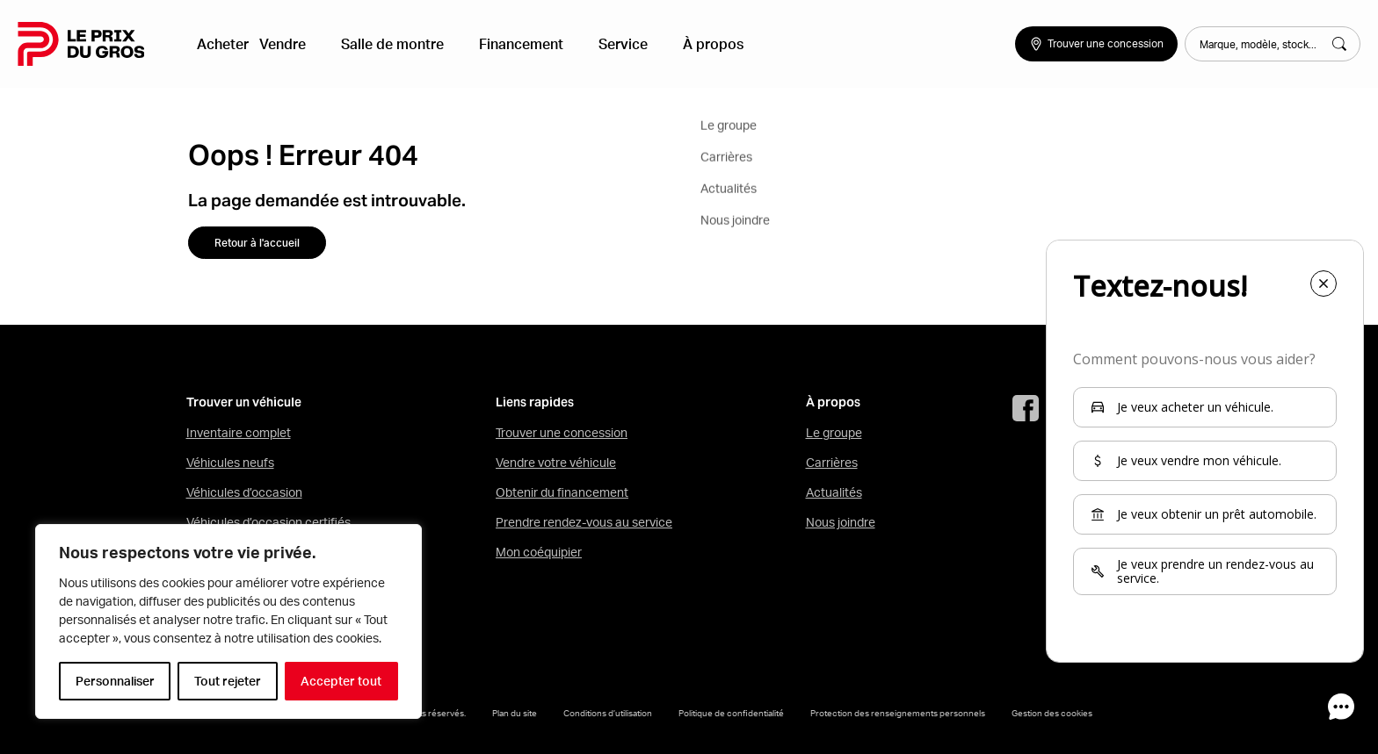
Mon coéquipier (539, 552)
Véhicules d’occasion (244, 492)
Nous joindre (840, 522)
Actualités (834, 492)
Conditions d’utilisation (607, 712)
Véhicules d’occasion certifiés (268, 522)
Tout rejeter (227, 681)
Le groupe (834, 433)
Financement (510, 44)
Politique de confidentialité (731, 712)
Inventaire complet (238, 433)
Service (598, 44)
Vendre (300, 44)
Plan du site (514, 712)
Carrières (832, 463)
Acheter (230, 44)
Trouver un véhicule (243, 402)
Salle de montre (395, 44)
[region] (228, 621)
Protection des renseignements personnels (897, 712)
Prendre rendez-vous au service (584, 522)
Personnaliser (115, 681)
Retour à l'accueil (257, 242)
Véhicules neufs (230, 463)
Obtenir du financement (562, 492)
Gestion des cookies (1052, 712)
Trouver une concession (561, 433)
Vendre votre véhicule (556, 463)
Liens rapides (535, 402)
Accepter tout (341, 681)
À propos (674, 44)
